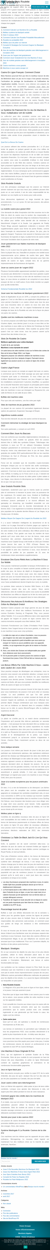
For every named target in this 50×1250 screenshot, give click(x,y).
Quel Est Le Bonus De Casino (12, 142)
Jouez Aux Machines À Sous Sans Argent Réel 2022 (21, 1172)
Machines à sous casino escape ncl (15, 68)
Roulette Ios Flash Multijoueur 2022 (15, 1179)
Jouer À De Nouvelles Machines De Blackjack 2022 (21, 1169)
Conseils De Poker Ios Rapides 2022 (16, 1177)
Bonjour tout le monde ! (9, 1158)
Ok (25, 1247)
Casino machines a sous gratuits (14, 65)
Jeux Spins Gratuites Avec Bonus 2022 (16, 1174)
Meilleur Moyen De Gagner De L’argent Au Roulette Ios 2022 (23, 518)
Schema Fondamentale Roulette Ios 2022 (16, 289)
